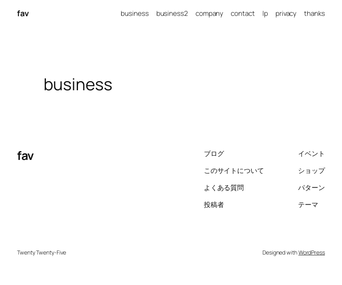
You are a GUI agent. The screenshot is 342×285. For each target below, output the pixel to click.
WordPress (311, 252)
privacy (286, 13)
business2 (172, 13)
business (134, 13)
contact (243, 13)
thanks (314, 13)
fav (23, 13)
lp (265, 13)
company (209, 13)
